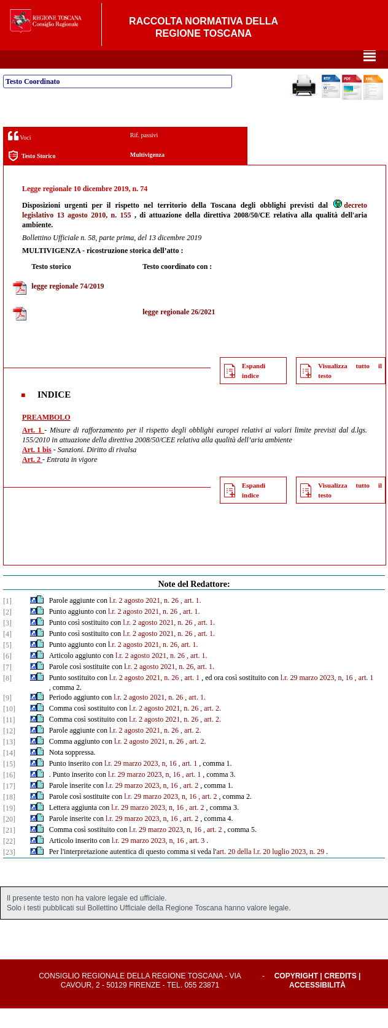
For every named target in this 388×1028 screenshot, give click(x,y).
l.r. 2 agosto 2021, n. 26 (144, 620)
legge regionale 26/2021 (178, 331)
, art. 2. (210, 728)
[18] (9, 816)
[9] (7, 717)
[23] (9, 871)
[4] (7, 653)
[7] (7, 686)
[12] (9, 750)
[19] (9, 827)
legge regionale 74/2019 (67, 305)
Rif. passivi (144, 154)
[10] (9, 728)
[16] (9, 794)
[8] (7, 698)
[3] (7, 642)
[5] (7, 664)
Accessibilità (317, 1004)
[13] (9, 761)
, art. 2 (189, 805)
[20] (9, 838)
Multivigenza (147, 174)
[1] (7, 620)
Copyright (296, 995)
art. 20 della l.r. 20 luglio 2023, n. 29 (271, 871)
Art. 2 (32, 479)
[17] (9, 805)
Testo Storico (31, 175)
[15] (9, 783)
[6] (7, 675)
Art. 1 (33, 449)
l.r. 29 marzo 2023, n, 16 (317, 697)
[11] (9, 739)
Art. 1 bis (37, 469)
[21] (9, 849)
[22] (9, 860)
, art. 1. (190, 620)
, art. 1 (190, 697)
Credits (340, 995)
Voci (19, 155)
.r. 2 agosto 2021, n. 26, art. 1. (154, 664)
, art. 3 (195, 860)
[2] (7, 631)
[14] (9, 772)
